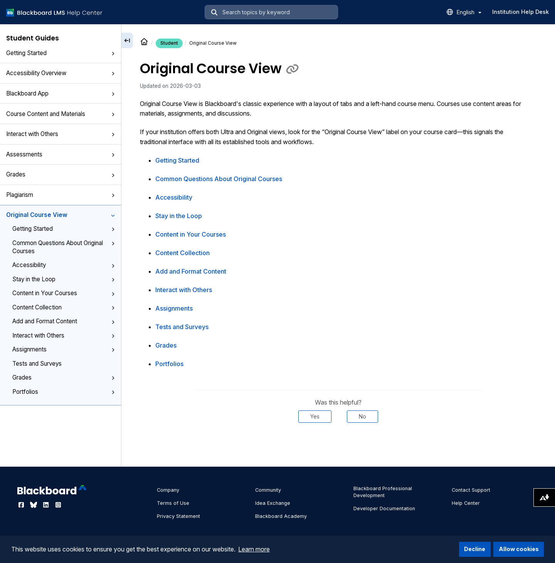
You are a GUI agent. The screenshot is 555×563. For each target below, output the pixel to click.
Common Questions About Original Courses (63, 247)
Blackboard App (60, 93)
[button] (113, 53)
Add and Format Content (63, 321)
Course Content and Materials (60, 114)
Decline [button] (474, 549)
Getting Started (60, 53)
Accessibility (63, 265)
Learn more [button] (254, 549)
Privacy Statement (178, 516)
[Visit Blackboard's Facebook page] (22, 505)
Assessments (60, 154)
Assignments (63, 349)
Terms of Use (173, 503)
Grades (60, 174)
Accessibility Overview (60, 73)
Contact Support (471, 490)
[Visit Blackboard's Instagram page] (58, 505)
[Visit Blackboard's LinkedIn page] (46, 505)
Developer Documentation (384, 508)
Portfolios (63, 391)
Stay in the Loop (63, 279)
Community (268, 490)
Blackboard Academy (281, 516)
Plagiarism (60, 194)
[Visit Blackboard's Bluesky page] (34, 505)
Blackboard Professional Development (382, 492)
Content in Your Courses (63, 293)
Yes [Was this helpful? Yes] (315, 416)
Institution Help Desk (520, 11)
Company (168, 490)
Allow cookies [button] (519, 549)
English (469, 12)
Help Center (466, 503)
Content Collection (63, 307)
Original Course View (60, 214)
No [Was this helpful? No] (362, 416)
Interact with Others (60, 134)
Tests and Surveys (37, 363)
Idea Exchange (272, 503)
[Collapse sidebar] (127, 40)
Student (169, 43)
